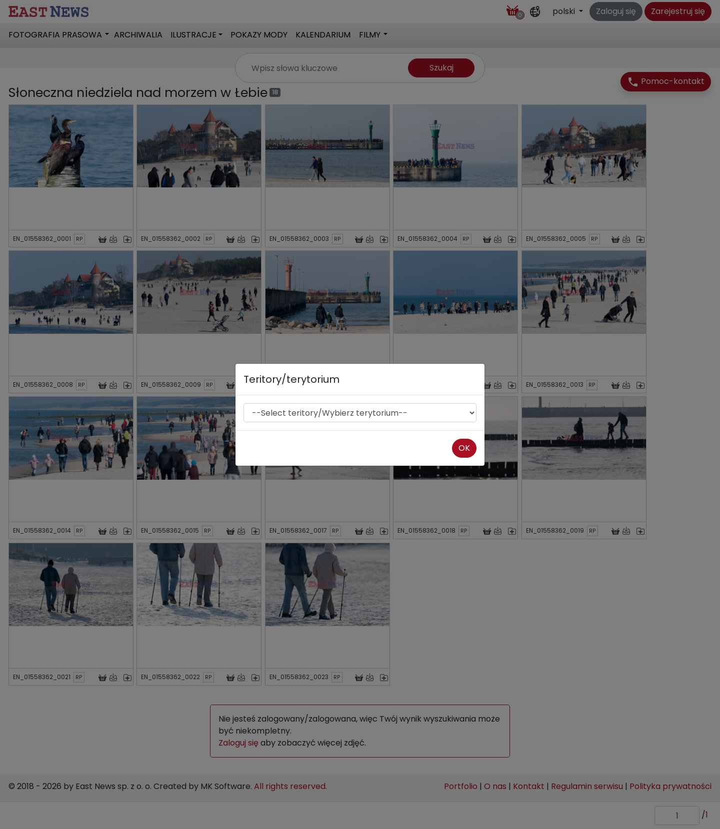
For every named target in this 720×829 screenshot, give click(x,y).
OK (464, 448)
